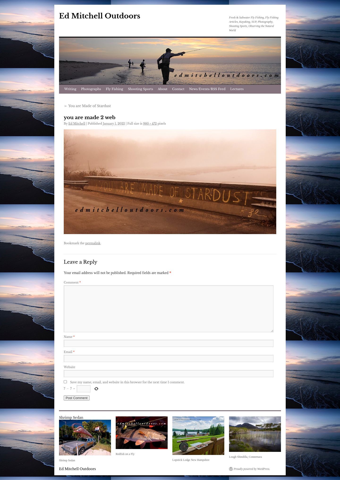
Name (69, 337)
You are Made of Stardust (87, 106)
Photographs (91, 89)
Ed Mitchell (76, 123)
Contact (178, 89)
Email (69, 352)
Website (69, 367)
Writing (70, 89)
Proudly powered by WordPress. (252, 469)
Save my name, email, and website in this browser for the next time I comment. (127, 382)
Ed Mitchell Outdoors (99, 16)
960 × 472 (150, 123)
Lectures (237, 89)
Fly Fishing (114, 89)
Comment (72, 282)
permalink (92, 243)
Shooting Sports (140, 89)
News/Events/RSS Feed (207, 89)
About (162, 89)
